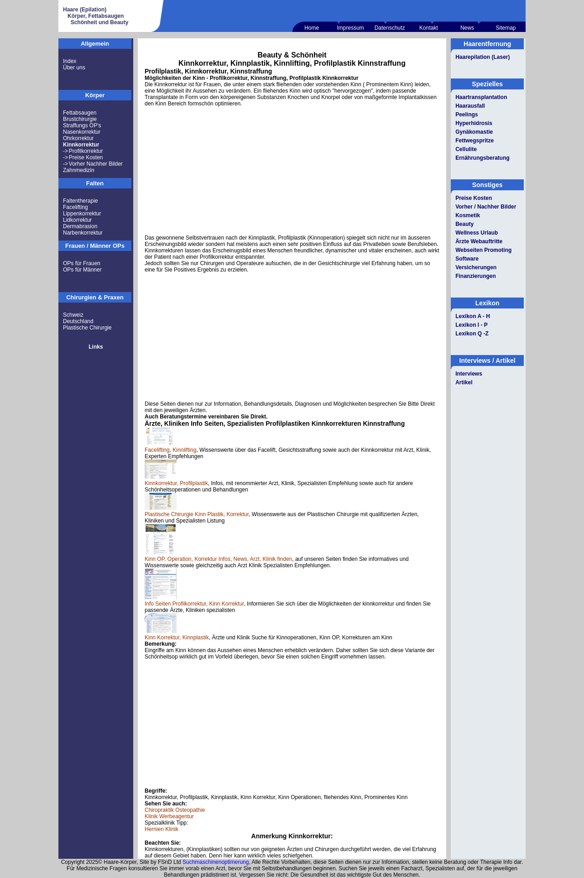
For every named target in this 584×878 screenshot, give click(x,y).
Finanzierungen (475, 276)
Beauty (464, 224)
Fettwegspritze (474, 140)
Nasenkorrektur (81, 132)
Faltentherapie (80, 201)
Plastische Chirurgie (87, 327)
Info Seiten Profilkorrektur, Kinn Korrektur (194, 604)
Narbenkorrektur (83, 233)
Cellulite (466, 149)
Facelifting (75, 207)
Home (311, 28)
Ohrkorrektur (78, 138)
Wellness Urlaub (476, 233)
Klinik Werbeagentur (169, 816)
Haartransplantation (481, 97)
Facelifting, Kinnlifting (170, 450)
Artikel (463, 382)
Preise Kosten (86, 157)
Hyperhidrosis (473, 123)
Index (69, 61)
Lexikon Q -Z (472, 333)
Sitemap (505, 28)
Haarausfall (470, 106)
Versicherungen (475, 267)
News (467, 28)
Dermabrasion (80, 226)
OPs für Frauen (81, 263)
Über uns (74, 67)
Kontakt (428, 28)
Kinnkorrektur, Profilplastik (176, 483)
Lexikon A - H (472, 316)
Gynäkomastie (474, 132)
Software (467, 259)
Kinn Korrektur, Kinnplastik (177, 637)
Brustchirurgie (80, 119)
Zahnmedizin (78, 170)
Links (96, 347)
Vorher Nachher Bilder (96, 164)
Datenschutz (390, 28)
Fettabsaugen (79, 113)
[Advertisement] (292, 171)
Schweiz (73, 315)
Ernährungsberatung (482, 158)
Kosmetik (467, 215)
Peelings (466, 114)
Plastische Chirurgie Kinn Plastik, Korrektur (197, 514)
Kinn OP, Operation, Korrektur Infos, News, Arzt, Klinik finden (218, 559)
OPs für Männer (82, 270)
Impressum (350, 28)
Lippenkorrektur (82, 213)
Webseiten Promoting (483, 250)
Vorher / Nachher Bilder (485, 207)
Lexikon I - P (471, 325)
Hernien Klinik (161, 829)
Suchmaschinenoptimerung (215, 862)
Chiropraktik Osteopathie (175, 810)
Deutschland (78, 321)
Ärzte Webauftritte (478, 241)
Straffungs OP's (82, 125)
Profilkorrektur (86, 151)
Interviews (468, 374)
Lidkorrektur (77, 220)
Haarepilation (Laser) (482, 57)
